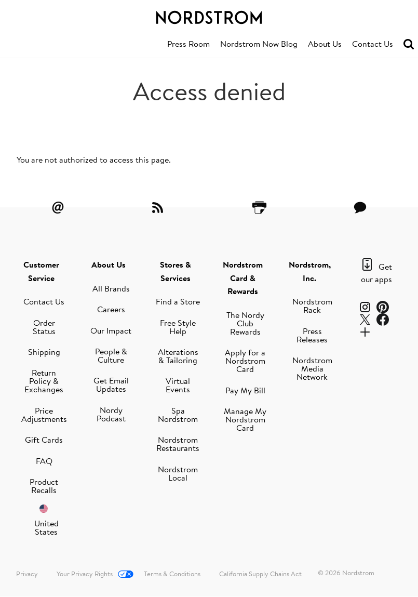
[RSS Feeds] (158, 207)
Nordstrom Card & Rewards (243, 278)
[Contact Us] (359, 207)
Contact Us (372, 43)
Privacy (27, 573)
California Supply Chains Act (260, 573)
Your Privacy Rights (85, 573)
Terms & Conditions (172, 573)
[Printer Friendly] (259, 207)
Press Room (188, 43)
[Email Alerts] (58, 207)
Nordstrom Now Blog (259, 43)
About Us (325, 43)
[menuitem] (188, 44)
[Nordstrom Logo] (209, 15)
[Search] (408, 44)
